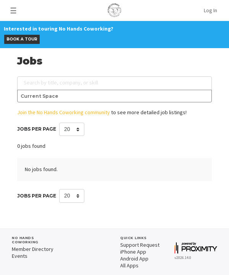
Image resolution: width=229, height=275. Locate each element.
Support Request (140, 244)
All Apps (129, 265)
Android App (134, 258)
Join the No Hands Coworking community (63, 112)
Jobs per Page (36, 129)
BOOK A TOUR (21, 39)
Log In (210, 10)
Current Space (39, 96)
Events (19, 255)
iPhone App (133, 251)
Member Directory (32, 249)
